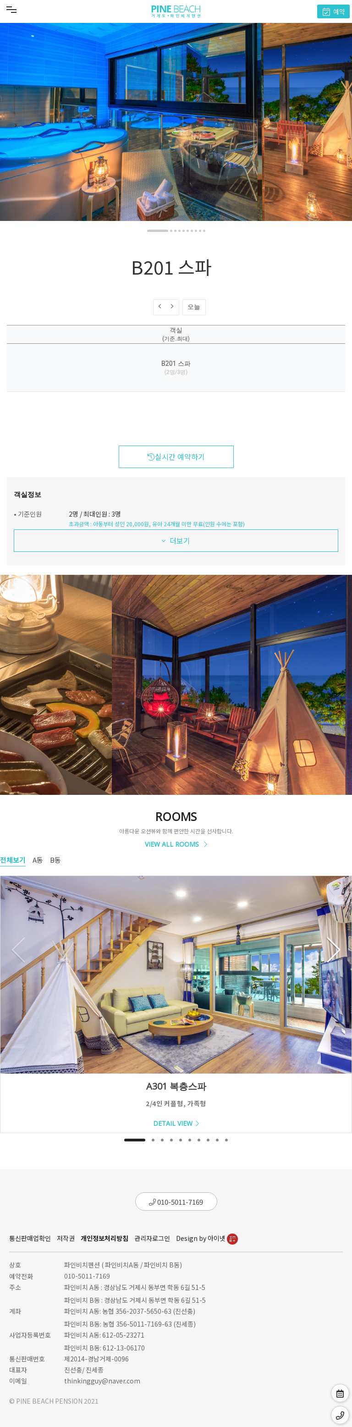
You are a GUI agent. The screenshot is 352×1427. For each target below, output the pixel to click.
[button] (157, 231)
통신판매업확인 (30, 1238)
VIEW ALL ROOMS (176, 844)
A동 (38, 860)
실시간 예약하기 (176, 456)
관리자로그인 (152, 1238)
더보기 (176, 540)
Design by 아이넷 (207, 1238)
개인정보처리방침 (104, 1238)
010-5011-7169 (176, 1202)
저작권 (66, 1238)
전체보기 (13, 860)
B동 (55, 860)
